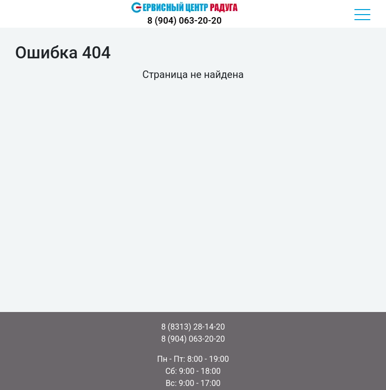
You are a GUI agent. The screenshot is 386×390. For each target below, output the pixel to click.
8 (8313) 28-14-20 (193, 327)
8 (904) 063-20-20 (184, 20)
